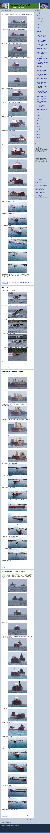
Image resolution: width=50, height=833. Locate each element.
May (38, 112)
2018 (38, 125)
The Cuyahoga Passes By (42, 72)
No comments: (16, 280)
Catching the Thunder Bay (42, 98)
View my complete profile (39, 163)
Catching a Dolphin (40, 55)
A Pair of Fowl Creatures (41, 85)
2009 (38, 139)
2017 (38, 126)
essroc (36, 198)
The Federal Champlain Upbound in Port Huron (13, 371)
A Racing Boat (5, 287)
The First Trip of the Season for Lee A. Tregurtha (14, 571)
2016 (38, 128)
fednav (19, 566)
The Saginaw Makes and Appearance (41, 87)
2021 (38, 120)
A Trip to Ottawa (40, 56)
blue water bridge (8, 282)
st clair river (6, 283)
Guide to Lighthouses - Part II (40, 182)
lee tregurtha (25, 815)
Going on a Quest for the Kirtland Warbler (41, 71)
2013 (38, 132)
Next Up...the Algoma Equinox (42, 78)
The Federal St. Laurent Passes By (41, 106)
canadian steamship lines (39, 193)
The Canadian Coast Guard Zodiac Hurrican (42, 41)
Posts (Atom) (9, 822)
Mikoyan (38, 143)
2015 (38, 129)
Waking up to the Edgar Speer (42, 99)
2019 (38, 123)
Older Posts (30, 820)
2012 (38, 134)
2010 (38, 137)
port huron (30, 282)
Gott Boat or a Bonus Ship (42, 48)
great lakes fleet (38, 188)
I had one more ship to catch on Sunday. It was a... (42, 29)
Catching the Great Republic (42, 103)
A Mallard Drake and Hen (41, 60)
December (39, 18)
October (39, 21)
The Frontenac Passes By (41, 107)
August (39, 24)
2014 (38, 131)
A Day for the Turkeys (41, 66)
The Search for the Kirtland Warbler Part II (42, 38)
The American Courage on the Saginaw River (42, 63)
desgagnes (37, 196)
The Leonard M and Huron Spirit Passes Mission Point (42, 92)
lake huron (26, 282)
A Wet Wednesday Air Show (42, 64)
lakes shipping (37, 195)
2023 (38, 15)
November (39, 19)
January (39, 118)
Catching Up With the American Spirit (41, 90)
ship (3, 283)
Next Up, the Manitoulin (41, 96)
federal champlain (14, 566)
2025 (38, 12)
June (39, 27)
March (39, 115)
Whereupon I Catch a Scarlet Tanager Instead (42, 68)
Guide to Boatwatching (39, 179)
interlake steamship (20, 282)
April (38, 113)
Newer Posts (5, 820)
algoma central (38, 186)
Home (17, 820)
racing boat (11, 367)
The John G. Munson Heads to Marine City (42, 45)
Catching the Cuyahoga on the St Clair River (42, 53)
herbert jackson (14, 282)
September (40, 22)
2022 (38, 16)
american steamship (38, 192)
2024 (38, 13)
